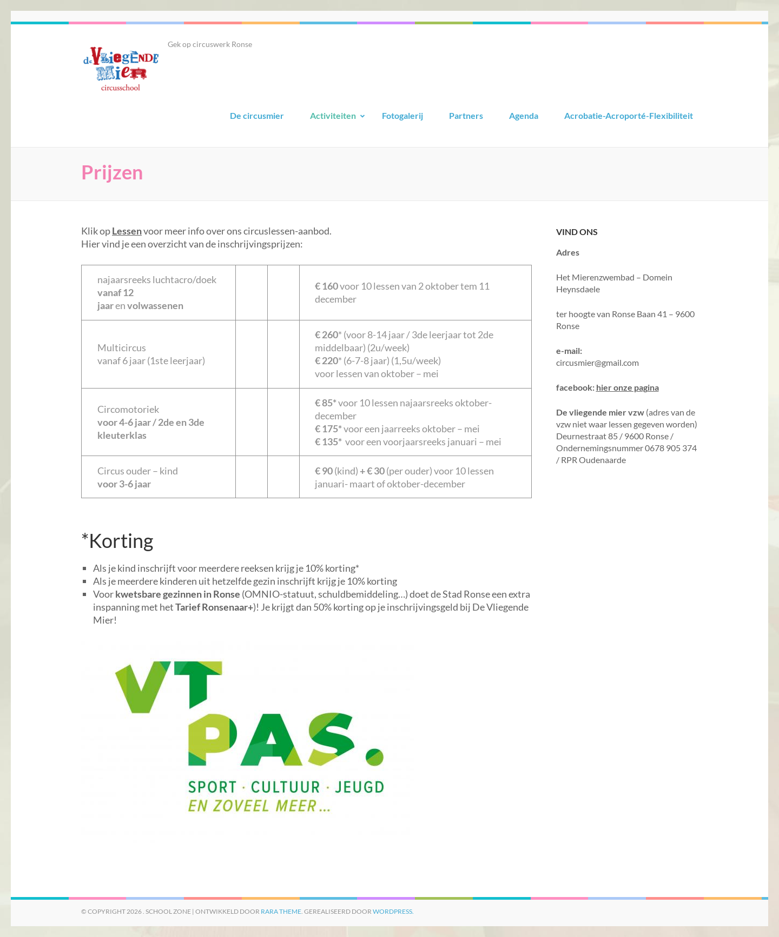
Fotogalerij (402, 115)
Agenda (523, 115)
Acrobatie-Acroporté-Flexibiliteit (628, 115)
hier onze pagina (627, 387)
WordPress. (393, 911)
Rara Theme (281, 911)
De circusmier (257, 115)
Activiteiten (333, 115)
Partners (466, 115)
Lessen (127, 231)
